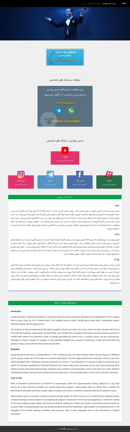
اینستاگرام (21, 180)
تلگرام (50, 180)
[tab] (65, 197)
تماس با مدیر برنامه (94, 3)
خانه (124, 3)
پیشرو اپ (56, 429)
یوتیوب (65, 156)
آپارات (109, 180)
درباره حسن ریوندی (109, 3)
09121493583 (65, 60)
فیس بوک (80, 180)
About (83, 3)
